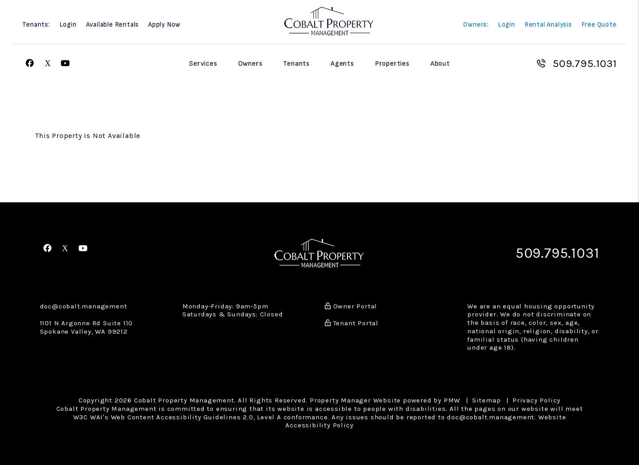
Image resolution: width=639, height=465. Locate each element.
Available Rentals (112, 25)
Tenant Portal (352, 323)
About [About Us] (440, 63)
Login (68, 25)
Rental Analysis (548, 25)
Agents (342, 63)
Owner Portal (351, 306)
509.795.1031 (584, 63)
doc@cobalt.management (83, 306)
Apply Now (164, 25)
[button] (30, 63)
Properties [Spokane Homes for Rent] (392, 63)
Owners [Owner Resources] (250, 63)
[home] (329, 20)
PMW (452, 400)
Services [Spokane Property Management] (203, 63)
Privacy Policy (536, 400)
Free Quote (599, 25)
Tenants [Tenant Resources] (296, 63)
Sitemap (486, 400)
